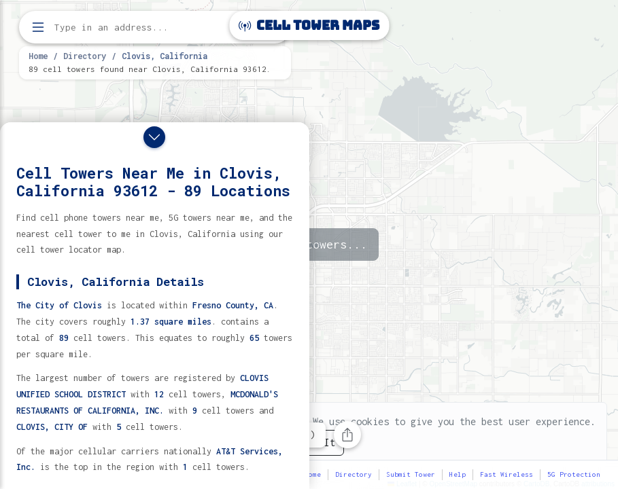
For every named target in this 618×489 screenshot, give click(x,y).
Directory (84, 55)
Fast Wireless (506, 474)
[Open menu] (38, 27)
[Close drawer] (154, 137)
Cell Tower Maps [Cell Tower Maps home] (309, 25)
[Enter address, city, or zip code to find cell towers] (156, 27)
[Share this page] (347, 434)
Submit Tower (410, 474)
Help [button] (457, 474)
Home (38, 55)
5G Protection (573, 474)
